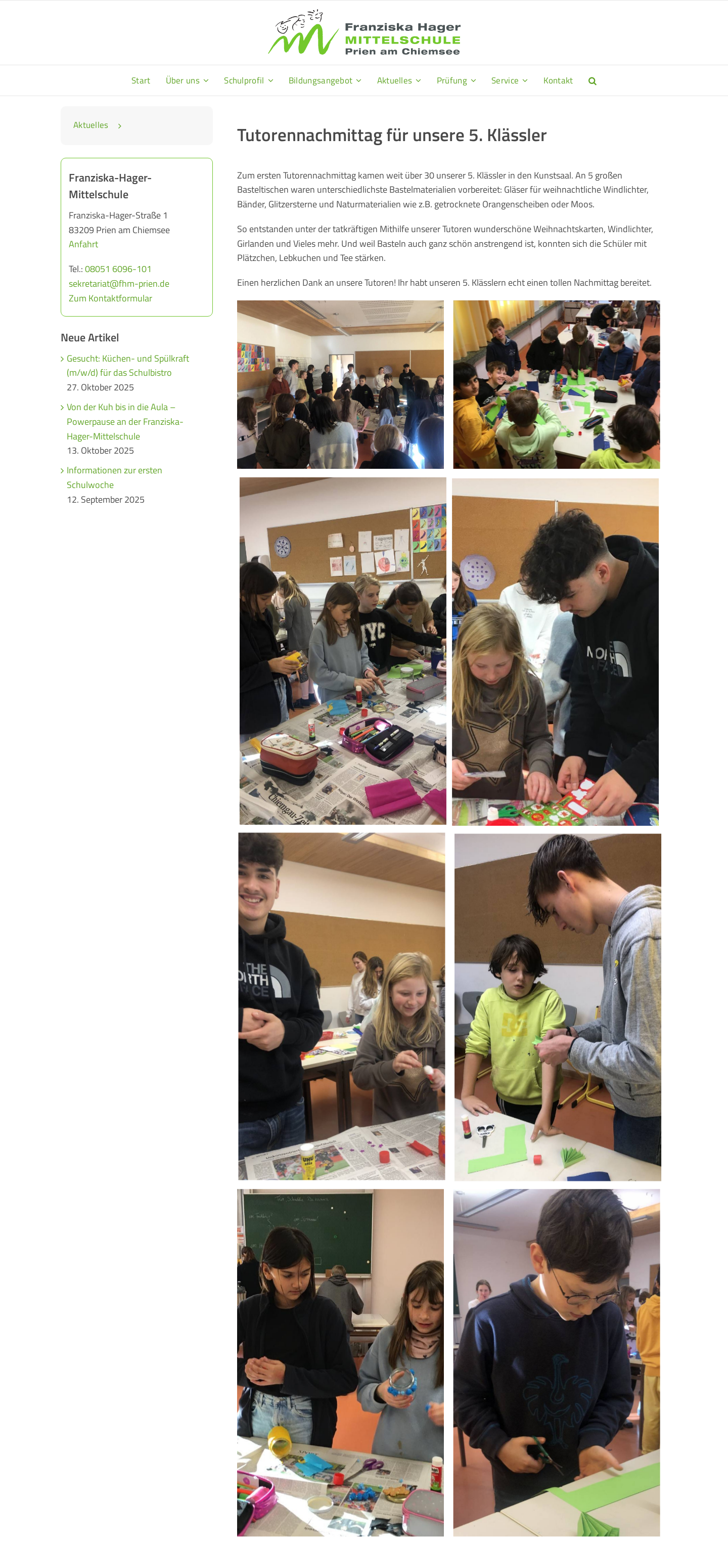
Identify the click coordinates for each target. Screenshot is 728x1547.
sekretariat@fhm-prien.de (119, 283)
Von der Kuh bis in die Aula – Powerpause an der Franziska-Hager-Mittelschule (125, 421)
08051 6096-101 (118, 269)
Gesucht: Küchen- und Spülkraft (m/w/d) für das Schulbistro (128, 365)
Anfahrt (83, 244)
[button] (592, 80)
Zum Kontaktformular (110, 298)
